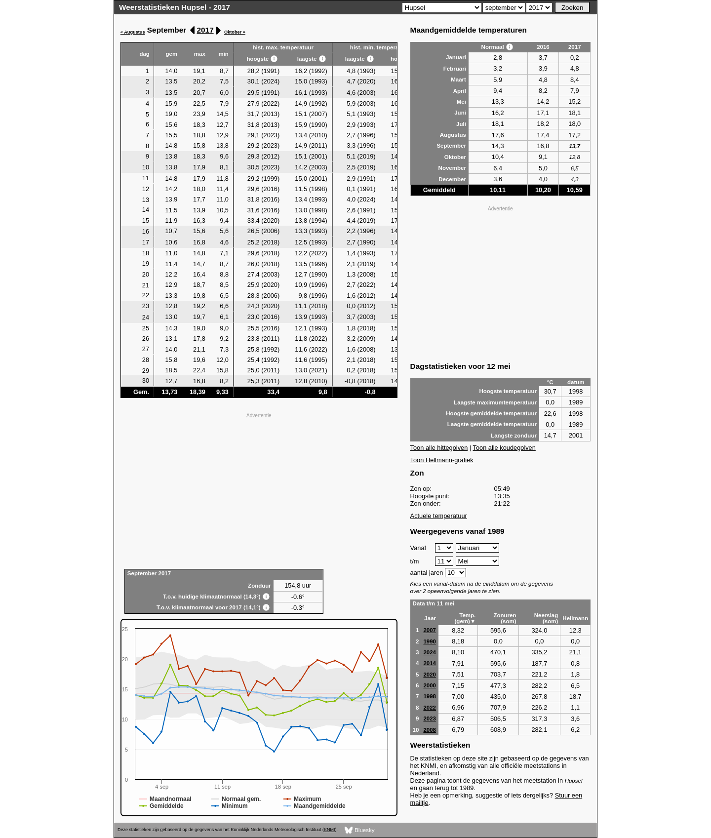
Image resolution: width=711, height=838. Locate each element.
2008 (429, 730)
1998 (429, 696)
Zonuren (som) (504, 618)
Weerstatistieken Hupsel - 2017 (174, 7)
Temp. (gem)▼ (465, 618)
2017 (205, 30)
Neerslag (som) (546, 618)
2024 (429, 652)
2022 (429, 708)
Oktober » (234, 32)
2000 (429, 685)
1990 (429, 641)
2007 (429, 630)
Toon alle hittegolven (439, 447)
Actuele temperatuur (438, 515)
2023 (429, 718)
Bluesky (360, 830)
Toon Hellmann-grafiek (442, 460)
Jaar (430, 618)
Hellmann (575, 618)
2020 (429, 675)
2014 (429, 663)
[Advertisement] (258, 490)
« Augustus (132, 32)
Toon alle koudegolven (504, 447)
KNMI (329, 829)
